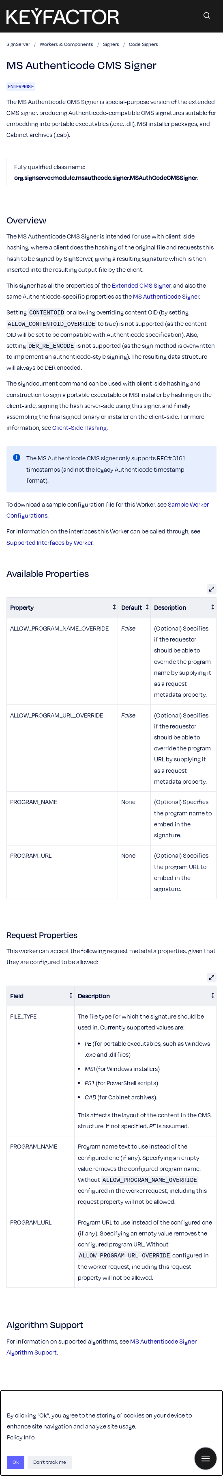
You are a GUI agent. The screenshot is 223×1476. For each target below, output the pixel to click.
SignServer (18, 44)
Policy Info (20, 1437)
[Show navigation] (206, 1458)
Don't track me (49, 1462)
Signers (111, 44)
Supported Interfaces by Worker (49, 542)
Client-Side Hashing (79, 427)
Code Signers (143, 44)
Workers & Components (66, 44)
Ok (16, 1462)
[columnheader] (62, 608)
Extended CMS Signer (141, 285)
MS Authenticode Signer (166, 296)
